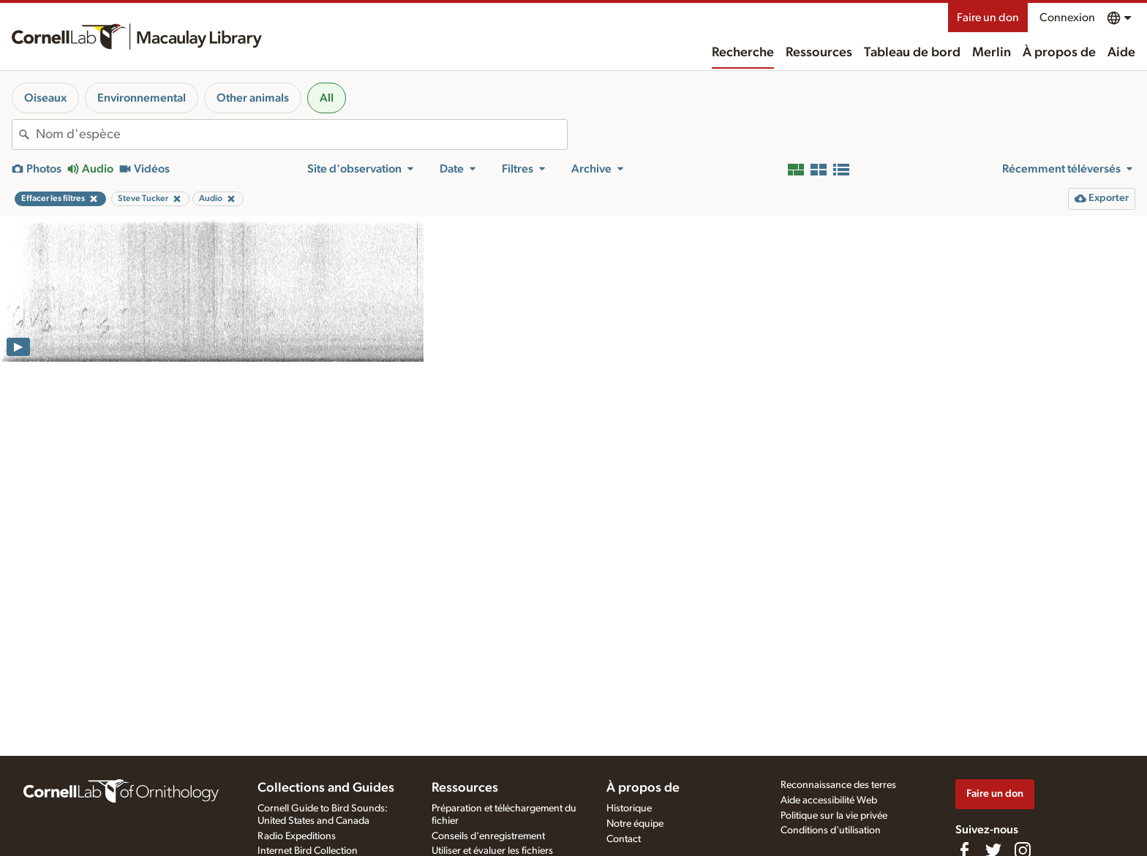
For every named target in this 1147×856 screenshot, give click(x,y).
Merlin (991, 52)
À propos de (1059, 52)
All (327, 98)
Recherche (743, 52)
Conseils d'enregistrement (488, 836)
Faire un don (988, 17)
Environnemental (141, 98)
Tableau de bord (912, 52)
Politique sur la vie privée (834, 816)
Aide (1121, 52)
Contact (623, 839)
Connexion (1067, 17)
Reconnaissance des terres (838, 785)
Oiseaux (45, 98)
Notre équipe (634, 824)
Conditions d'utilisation (831, 830)
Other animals (253, 98)
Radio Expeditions (296, 836)
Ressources (819, 52)
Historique (629, 808)
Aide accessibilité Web (829, 800)
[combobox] (301, 134)
